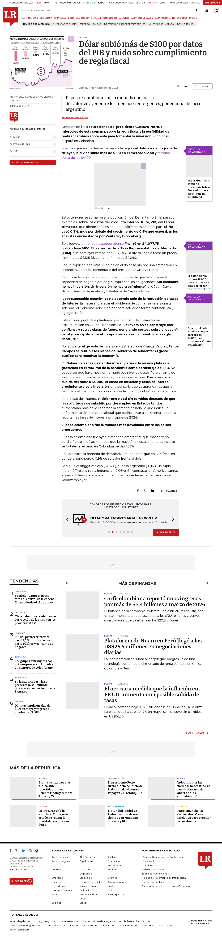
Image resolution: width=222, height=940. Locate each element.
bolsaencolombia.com (137, 921)
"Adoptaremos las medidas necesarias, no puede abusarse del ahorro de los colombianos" (194, 789)
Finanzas (56, 882)
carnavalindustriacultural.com (62, 925)
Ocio (110, 890)
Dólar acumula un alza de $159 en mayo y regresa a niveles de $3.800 (32, 709)
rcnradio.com (108, 925)
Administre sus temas (24, 162)
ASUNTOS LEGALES (142, 18)
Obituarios (85, 890)
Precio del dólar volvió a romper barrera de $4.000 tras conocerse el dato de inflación (199, 336)
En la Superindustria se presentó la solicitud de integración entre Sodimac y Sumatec (35, 686)
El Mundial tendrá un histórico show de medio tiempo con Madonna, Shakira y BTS (125, 816)
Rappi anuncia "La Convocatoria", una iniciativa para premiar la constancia (194, 816)
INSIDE (193, 18)
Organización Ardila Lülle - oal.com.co (199, 922)
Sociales (56, 902)
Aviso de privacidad (153, 869)
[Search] (196, 10)
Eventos (112, 877)
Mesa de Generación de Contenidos (162, 857)
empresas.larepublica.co (76, 921)
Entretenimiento (117, 806)
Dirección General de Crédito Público (124, 24)
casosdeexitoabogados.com (26, 925)
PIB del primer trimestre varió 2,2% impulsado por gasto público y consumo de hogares (34, 642)
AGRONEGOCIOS (107, 18)
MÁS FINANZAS (195, 732)
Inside (111, 886)
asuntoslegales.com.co (23, 921)
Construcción (116, 778)
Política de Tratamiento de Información (164, 877)
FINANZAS (32, 18)
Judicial (43, 806)
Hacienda (20, 612)
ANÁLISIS (124, 18)
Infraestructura (88, 886)
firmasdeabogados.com (107, 921)
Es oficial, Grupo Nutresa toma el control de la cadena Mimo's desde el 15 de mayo (35, 599)
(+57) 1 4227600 (19, 869)
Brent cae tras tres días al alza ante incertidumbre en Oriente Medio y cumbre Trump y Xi (55, 789)
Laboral (182, 778)
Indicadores (58, 886)
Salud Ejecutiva (116, 894)
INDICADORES (179, 18)
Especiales (86, 877)
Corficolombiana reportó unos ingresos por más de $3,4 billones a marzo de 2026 (154, 601)
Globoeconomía (117, 882)
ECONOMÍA (46, 18)
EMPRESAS (60, 18)
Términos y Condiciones (155, 873)
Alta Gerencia (87, 857)
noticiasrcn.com (128, 925)
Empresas (57, 877)
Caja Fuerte (86, 861)
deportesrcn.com (19, 929)
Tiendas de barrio (66, 24)
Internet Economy (62, 890)
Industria (20, 657)
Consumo (182, 806)
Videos (83, 902)
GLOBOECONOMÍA (86, 18)
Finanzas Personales (91, 882)
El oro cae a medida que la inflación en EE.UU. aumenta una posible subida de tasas (151, 695)
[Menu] (23, 17)
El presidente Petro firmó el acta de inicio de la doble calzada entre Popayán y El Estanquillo (125, 788)
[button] (66, 520)
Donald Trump (185, 24)
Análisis (112, 857)
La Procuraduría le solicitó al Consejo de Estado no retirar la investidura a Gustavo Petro (54, 817)
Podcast (56, 894)
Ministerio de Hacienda (161, 24)
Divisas (97, 24)
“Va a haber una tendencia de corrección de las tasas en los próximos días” (35, 620)
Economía (113, 869)
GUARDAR (202, 86)
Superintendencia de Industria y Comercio (166, 886)
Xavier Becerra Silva (75, 117)
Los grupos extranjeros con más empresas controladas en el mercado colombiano (34, 664)
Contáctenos (149, 865)
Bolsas (19, 701)
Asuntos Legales (61, 861)
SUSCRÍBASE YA (165, 532)
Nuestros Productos (153, 861)
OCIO (71, 18)
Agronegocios (60, 857)
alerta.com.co (166, 925)
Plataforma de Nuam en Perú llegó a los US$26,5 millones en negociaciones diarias (153, 647)
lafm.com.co (148, 925)
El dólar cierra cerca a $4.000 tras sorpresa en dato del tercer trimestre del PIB (198, 282)
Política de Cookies (153, 882)
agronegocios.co (48, 921)
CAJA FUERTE (162, 18)
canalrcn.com (89, 925)
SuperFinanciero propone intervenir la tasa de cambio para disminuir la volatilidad (199, 189)
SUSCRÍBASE (212, 2)
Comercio (85, 24)
